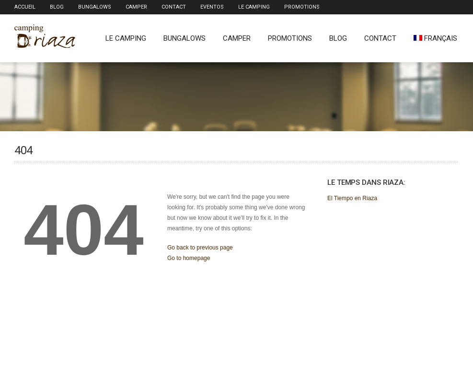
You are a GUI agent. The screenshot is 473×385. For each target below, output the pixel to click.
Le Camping (254, 7)
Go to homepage (188, 258)
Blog (57, 7)
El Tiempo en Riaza (352, 198)
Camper (136, 7)
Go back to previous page (200, 247)
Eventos (212, 7)
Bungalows (94, 7)
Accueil (24, 7)
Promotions (302, 7)
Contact (174, 7)
